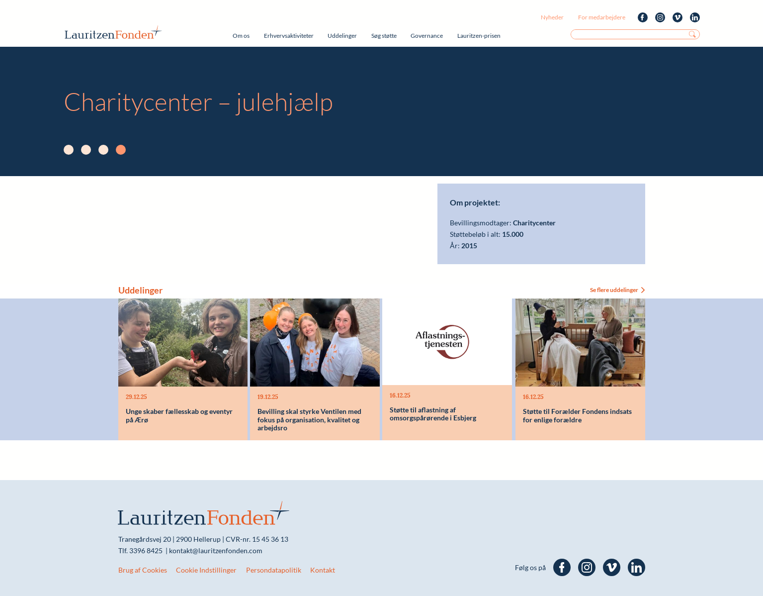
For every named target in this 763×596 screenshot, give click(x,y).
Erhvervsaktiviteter (289, 35)
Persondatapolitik (273, 570)
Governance (427, 35)
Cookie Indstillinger (206, 570)
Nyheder (552, 17)
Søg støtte (384, 35)
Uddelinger (342, 35)
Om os (241, 35)
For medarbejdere (601, 17)
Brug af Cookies (142, 570)
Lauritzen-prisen (479, 35)
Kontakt (322, 570)
